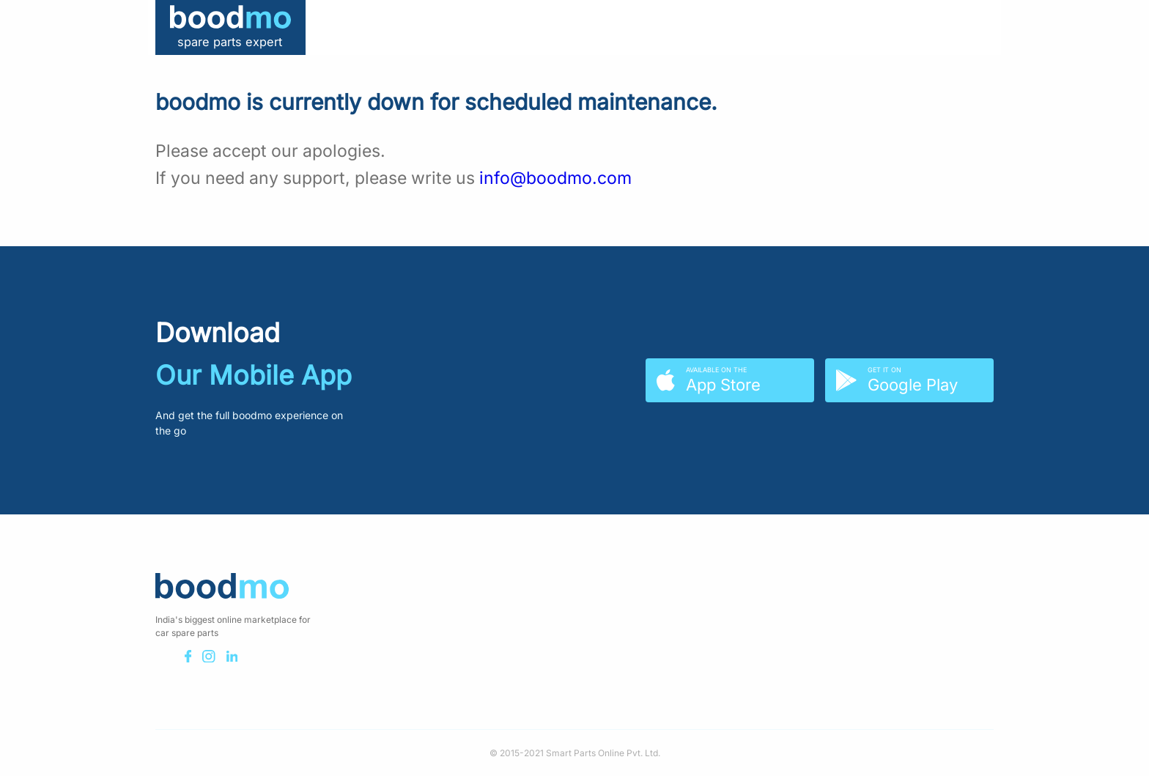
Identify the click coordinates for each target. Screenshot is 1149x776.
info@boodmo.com (555, 178)
